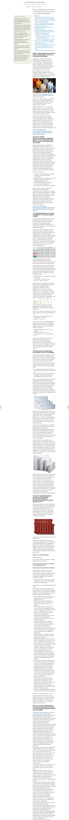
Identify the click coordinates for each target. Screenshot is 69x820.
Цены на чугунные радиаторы (42, 34)
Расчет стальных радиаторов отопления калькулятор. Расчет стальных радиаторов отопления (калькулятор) (44, 42)
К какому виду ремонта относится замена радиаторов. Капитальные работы (22, 47)
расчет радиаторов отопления (45, 93)
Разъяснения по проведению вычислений (45, 39)
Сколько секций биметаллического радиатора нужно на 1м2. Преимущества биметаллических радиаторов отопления (45, 22)
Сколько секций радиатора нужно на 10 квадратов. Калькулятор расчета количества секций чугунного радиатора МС (45, 32)
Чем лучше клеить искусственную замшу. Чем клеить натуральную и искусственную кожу (22, 52)
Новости (34, 6)
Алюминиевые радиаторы (34, 2)
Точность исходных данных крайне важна (45, 50)
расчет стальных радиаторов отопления (42, 713)
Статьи (39, 6)
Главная (28, 6)
